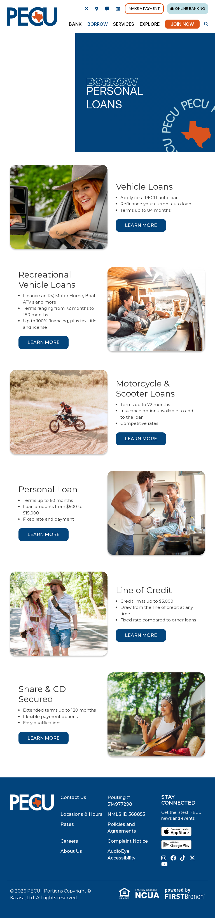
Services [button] (123, 24)
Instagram (163, 858)
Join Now (182, 24)
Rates (67, 824)
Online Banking (190, 8)
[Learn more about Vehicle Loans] (141, 225)
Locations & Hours (81, 814)
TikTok (182, 858)
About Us (71, 851)
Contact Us (73, 797)
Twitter (192, 858)
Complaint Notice (128, 841)
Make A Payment (144, 8)
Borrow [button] (97, 24)
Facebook (173, 858)
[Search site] (206, 24)
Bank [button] (75, 24)
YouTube (164, 864)
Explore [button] (150, 24)
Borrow (112, 82)
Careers (69, 841)
